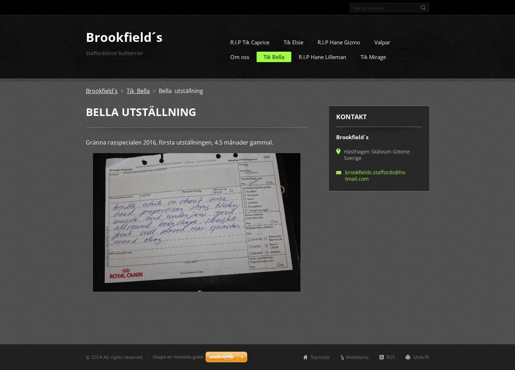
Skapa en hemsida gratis (178, 357)
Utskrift (421, 358)
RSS (391, 358)
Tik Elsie (293, 45)
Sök (423, 7)
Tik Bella (274, 59)
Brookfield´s (102, 94)
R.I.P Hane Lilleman (322, 59)
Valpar (382, 45)
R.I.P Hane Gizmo (339, 45)
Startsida (319, 358)
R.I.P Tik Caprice (249, 45)
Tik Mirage (373, 59)
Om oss (239, 59)
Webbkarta (357, 358)
